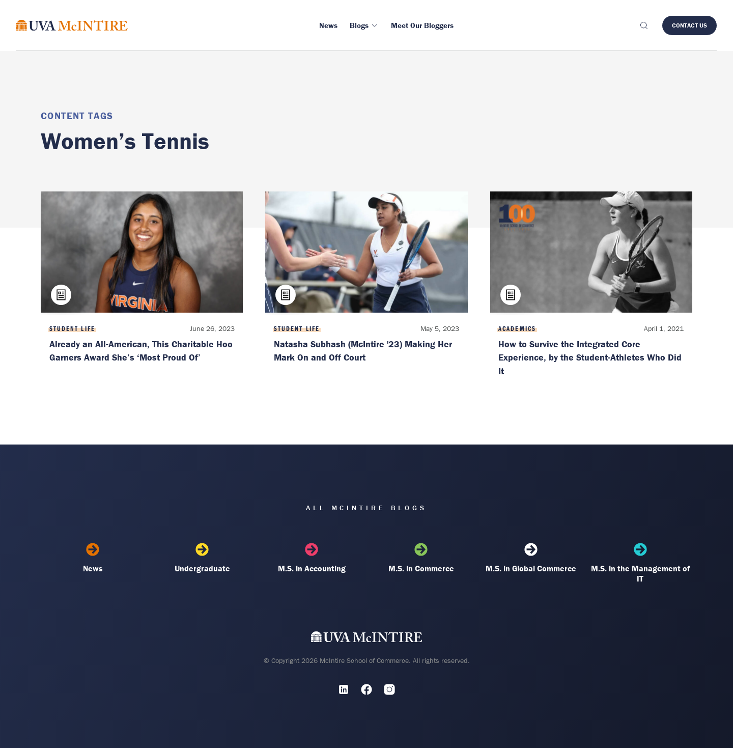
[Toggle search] (643, 25)
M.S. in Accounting (312, 558)
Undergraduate (202, 558)
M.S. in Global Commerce (530, 558)
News (93, 558)
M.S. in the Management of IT (640, 563)
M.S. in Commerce (421, 558)
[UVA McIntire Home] (366, 639)
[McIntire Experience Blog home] (72, 25)
